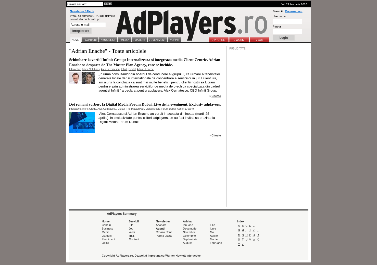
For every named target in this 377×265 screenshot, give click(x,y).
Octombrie (189, 235)
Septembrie (190, 239)
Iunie (213, 228)
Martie (214, 239)
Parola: (277, 26)
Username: (279, 16)
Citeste (216, 95)
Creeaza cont (293, 11)
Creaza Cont (164, 232)
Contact (134, 239)
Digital (132, 69)
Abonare (161, 224)
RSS (132, 235)
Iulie (212, 224)
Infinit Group (89, 108)
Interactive (75, 69)
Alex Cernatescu (110, 69)
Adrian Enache (145, 69)
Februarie (216, 242)
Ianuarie (188, 224)
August (187, 242)
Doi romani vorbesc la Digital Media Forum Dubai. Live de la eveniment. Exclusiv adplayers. (145, 104)
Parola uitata (164, 235)
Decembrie (189, 228)
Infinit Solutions (91, 69)
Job (131, 228)
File (131, 224)
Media (105, 232)
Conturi (106, 224)
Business (107, 228)
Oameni (107, 235)
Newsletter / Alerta (82, 11)
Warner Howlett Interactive (182, 255)
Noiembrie (189, 232)
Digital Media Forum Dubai (160, 108)
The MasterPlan (135, 108)
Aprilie (214, 235)
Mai (212, 232)
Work (132, 232)
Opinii (105, 242)
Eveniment (108, 239)
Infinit (124, 69)
